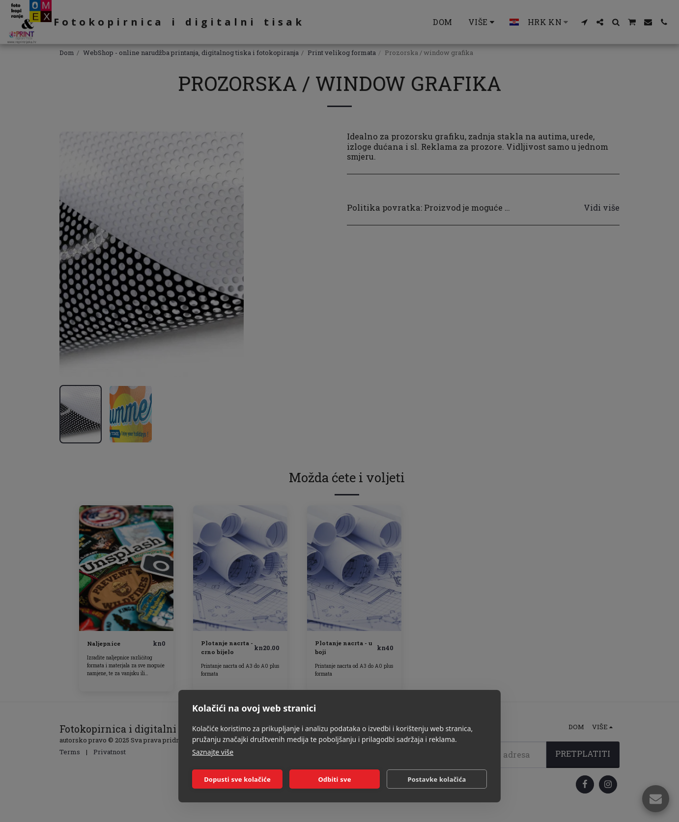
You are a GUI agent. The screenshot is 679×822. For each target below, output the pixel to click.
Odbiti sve (334, 779)
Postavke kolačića (436, 779)
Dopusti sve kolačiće (237, 779)
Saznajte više (212, 752)
